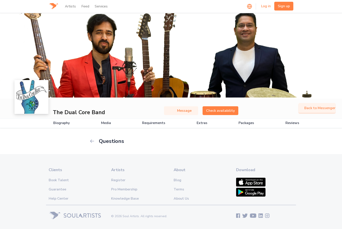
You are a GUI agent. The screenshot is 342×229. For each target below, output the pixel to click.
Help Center (58, 198)
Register (118, 180)
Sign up (284, 6)
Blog (177, 180)
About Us (181, 198)
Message (181, 110)
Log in (266, 6)
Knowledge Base (125, 198)
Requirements (153, 123)
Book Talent (59, 180)
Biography (61, 123)
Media (106, 123)
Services (101, 6)
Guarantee (57, 189)
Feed (85, 6)
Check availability (220, 110)
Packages (246, 123)
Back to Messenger (317, 108)
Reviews (292, 123)
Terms (179, 189)
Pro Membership (124, 189)
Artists (70, 6)
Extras (202, 123)
